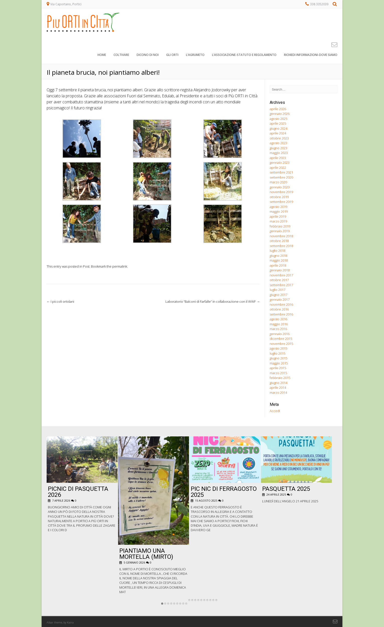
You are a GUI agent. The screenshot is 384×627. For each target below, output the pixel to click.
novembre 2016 (281, 304)
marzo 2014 (278, 392)
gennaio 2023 (280, 162)
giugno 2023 (278, 148)
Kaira (70, 622)
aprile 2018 (278, 265)
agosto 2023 (278, 143)
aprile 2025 (278, 123)
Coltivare (121, 55)
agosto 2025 (278, 118)
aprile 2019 (278, 216)
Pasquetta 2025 (286, 488)
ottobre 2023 (279, 138)
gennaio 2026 (280, 113)
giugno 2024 (278, 128)
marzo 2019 (278, 221)
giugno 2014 (278, 382)
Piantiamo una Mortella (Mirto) (146, 553)
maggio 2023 (279, 152)
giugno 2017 (278, 294)
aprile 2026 (278, 109)
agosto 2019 (278, 206)
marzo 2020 (278, 182)
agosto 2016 (278, 319)
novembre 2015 (281, 343)
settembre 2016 (281, 314)
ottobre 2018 (279, 241)
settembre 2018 (281, 246)
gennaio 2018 (280, 270)
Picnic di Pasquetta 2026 (78, 491)
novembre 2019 (281, 192)
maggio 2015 (279, 363)
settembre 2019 (281, 201)
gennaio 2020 (280, 187)
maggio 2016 (279, 324)
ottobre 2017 (279, 280)
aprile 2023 (278, 157)
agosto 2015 (278, 348)
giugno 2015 (278, 358)
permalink (119, 266)
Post (86, 266)
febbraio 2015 (280, 377)
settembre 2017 (281, 285)
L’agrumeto (195, 55)
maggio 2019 (279, 211)
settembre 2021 (281, 172)
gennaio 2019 (280, 231)
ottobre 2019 (279, 197)
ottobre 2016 (279, 309)
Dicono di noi (148, 55)
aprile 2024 (278, 133)
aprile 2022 (278, 167)
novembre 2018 (281, 236)
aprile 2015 (278, 368)
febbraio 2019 (280, 226)
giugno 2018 (278, 255)
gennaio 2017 (280, 299)
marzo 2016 (278, 329)
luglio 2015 (277, 353)
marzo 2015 (278, 373)
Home (102, 55)
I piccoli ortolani (60, 301)
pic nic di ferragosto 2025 (224, 491)
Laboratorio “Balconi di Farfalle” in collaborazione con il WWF (212, 301)
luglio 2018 (277, 250)
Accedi (275, 411)
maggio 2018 (279, 260)
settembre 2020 (281, 177)
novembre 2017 (281, 275)
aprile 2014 (278, 387)
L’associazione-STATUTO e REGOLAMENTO (244, 55)
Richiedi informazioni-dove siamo (310, 55)
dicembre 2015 (281, 338)
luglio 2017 (277, 289)
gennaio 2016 (280, 334)
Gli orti (172, 55)
